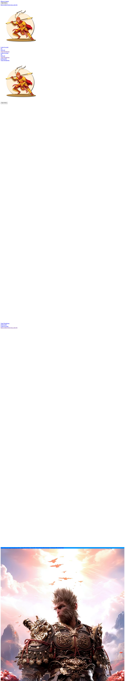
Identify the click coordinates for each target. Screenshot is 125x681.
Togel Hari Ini (4, 547)
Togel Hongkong (5, 51)
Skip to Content (5, 1)
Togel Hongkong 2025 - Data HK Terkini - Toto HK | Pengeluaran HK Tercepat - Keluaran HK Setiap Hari (36, 547)
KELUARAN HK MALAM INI (9, 5)
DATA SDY (4, 59)
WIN (3, 50)
